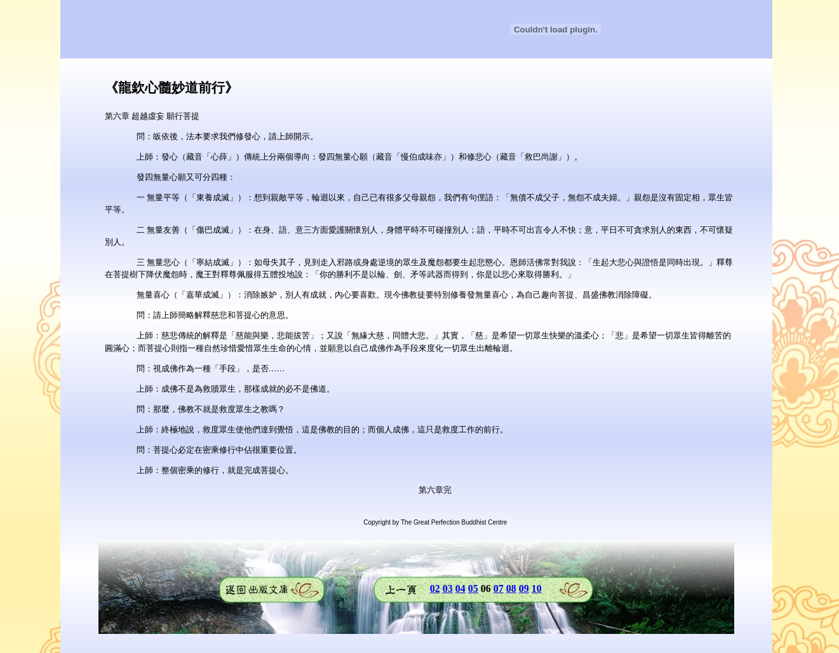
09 (524, 588)
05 (473, 588)
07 (498, 588)
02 (435, 588)
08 (511, 588)
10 (537, 588)
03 (448, 588)
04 (460, 588)
